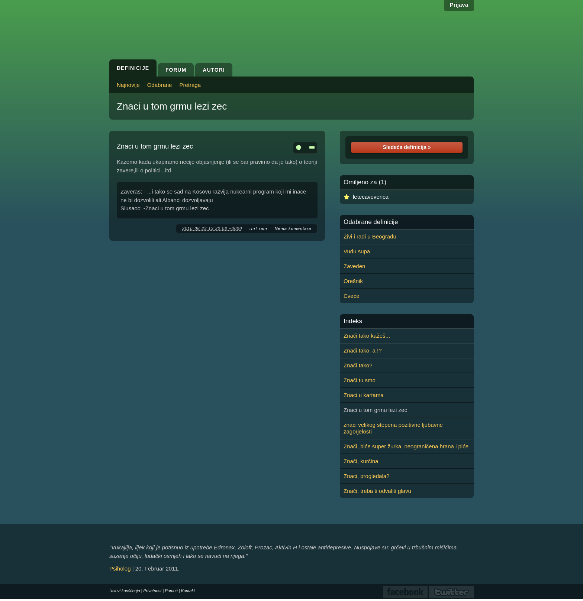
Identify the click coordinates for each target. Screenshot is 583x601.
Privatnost (153, 590)
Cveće (352, 296)
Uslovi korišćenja (124, 590)
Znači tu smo (360, 380)
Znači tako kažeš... (367, 335)
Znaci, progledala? (366, 476)
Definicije (133, 68)
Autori (214, 70)
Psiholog (120, 568)
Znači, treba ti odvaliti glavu (377, 491)
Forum (175, 70)
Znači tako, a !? (363, 350)
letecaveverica (371, 197)
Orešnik (353, 281)
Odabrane (159, 85)
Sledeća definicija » (407, 147)
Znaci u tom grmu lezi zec (172, 106)
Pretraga (190, 85)
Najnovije (128, 85)
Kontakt (188, 590)
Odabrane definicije (371, 222)
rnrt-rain (258, 228)
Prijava (459, 4)
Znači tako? (358, 365)
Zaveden (354, 266)
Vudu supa (357, 251)
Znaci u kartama (364, 395)
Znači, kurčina (361, 461)
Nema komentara (293, 228)
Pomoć (171, 590)
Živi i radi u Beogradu (370, 236)
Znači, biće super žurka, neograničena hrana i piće (406, 446)
